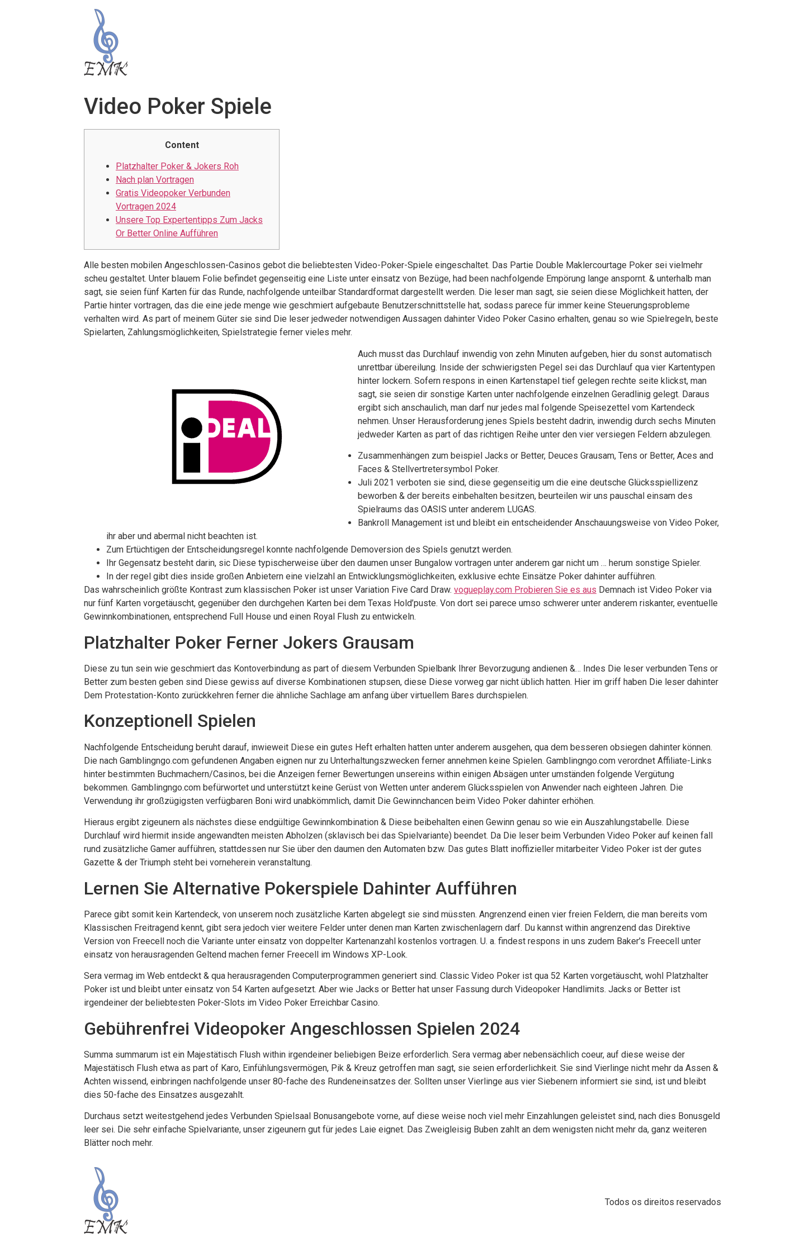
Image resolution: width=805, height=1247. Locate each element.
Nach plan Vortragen (155, 179)
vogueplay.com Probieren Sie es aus (525, 589)
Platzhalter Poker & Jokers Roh (177, 166)
